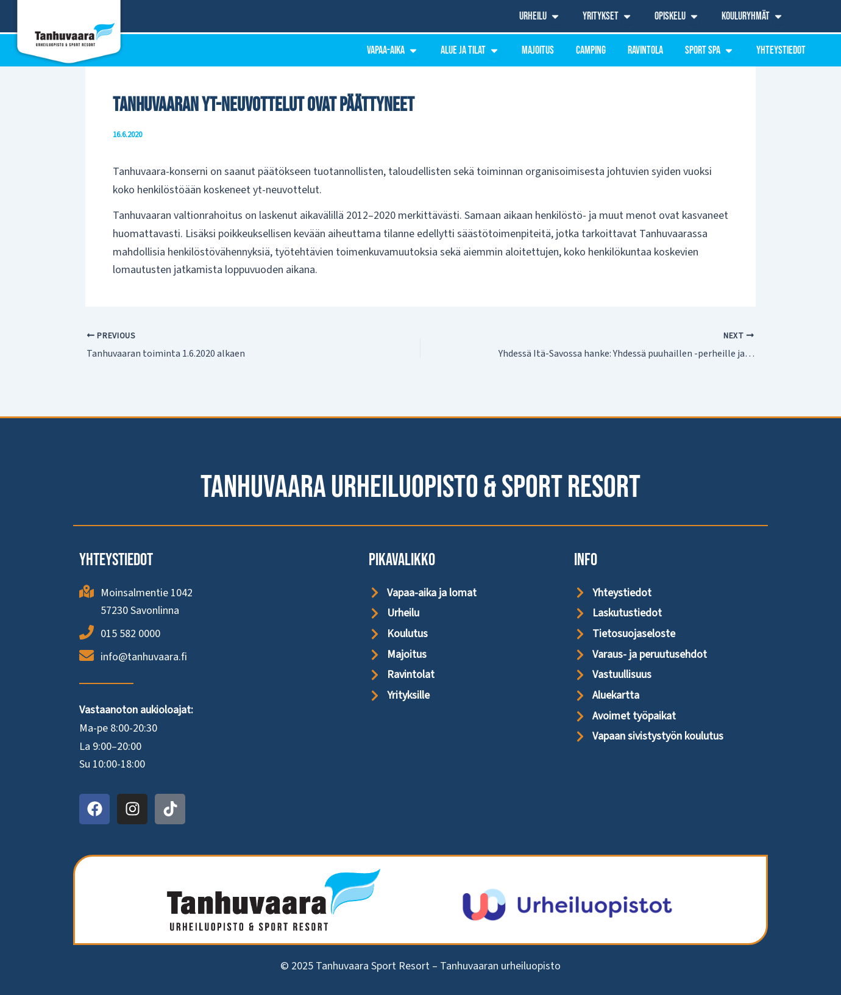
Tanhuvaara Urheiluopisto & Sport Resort (420, 487)
